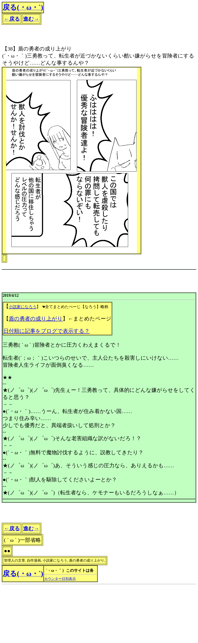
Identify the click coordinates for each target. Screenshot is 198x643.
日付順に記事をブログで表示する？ (47, 331)
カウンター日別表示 (60, 579)
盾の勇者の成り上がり (36, 319)
